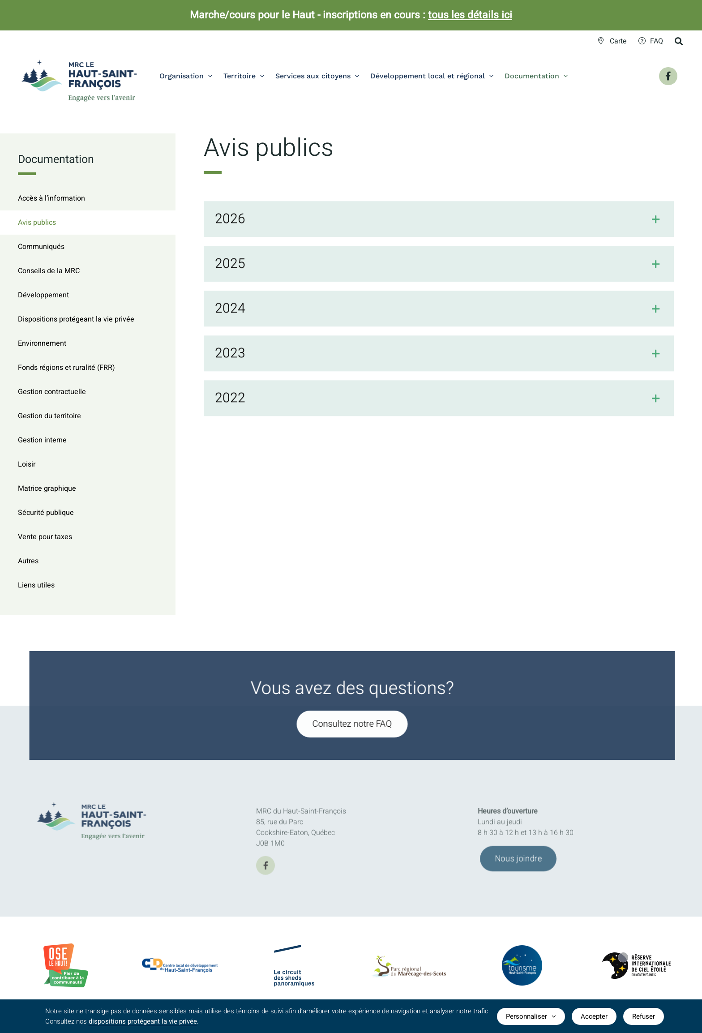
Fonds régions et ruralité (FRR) (66, 367)
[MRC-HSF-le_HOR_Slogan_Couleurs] (95, 799)
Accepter (594, 1016)
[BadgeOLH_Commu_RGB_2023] (65, 947)
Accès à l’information (51, 198)
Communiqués (41, 246)
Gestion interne (42, 440)
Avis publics (37, 222)
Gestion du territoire (49, 416)
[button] (439, 221)
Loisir (26, 464)
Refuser (643, 1016)
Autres (28, 561)
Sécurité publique (46, 512)
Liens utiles (36, 585)
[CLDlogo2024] (180, 961)
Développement (43, 295)
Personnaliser (531, 1016)
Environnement (42, 343)
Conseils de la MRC (49, 271)
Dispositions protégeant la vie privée (76, 319)
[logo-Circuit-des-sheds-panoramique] (294, 952)
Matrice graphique (47, 488)
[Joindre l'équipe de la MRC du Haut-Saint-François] (518, 862)
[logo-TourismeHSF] (522, 951)
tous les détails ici (470, 15)
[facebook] (265, 869)
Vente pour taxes (45, 537)
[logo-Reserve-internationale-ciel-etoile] (636, 959)
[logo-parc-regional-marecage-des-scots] (408, 963)
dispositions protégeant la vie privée (143, 1021)
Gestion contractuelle (52, 391)
